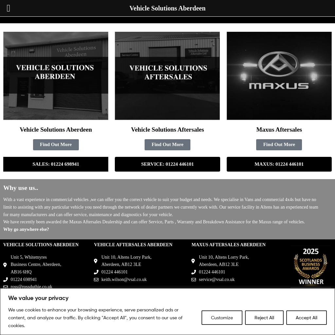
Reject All (264, 317)
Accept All (306, 317)
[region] (167, 311)
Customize (222, 317)
